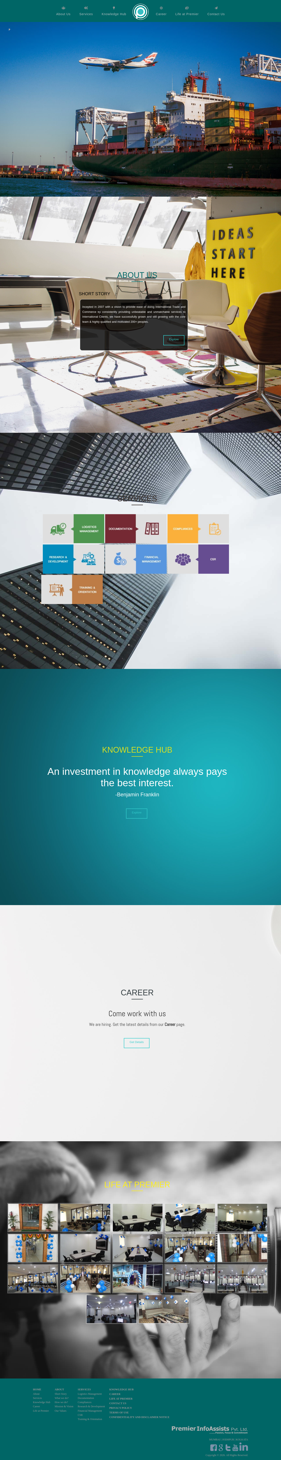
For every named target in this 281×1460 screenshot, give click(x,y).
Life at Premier (187, 14)
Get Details (137, 1042)
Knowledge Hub (114, 14)
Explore (174, 339)
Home (141, 11)
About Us (63, 14)
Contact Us (216, 14)
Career (161, 14)
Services (86, 14)
